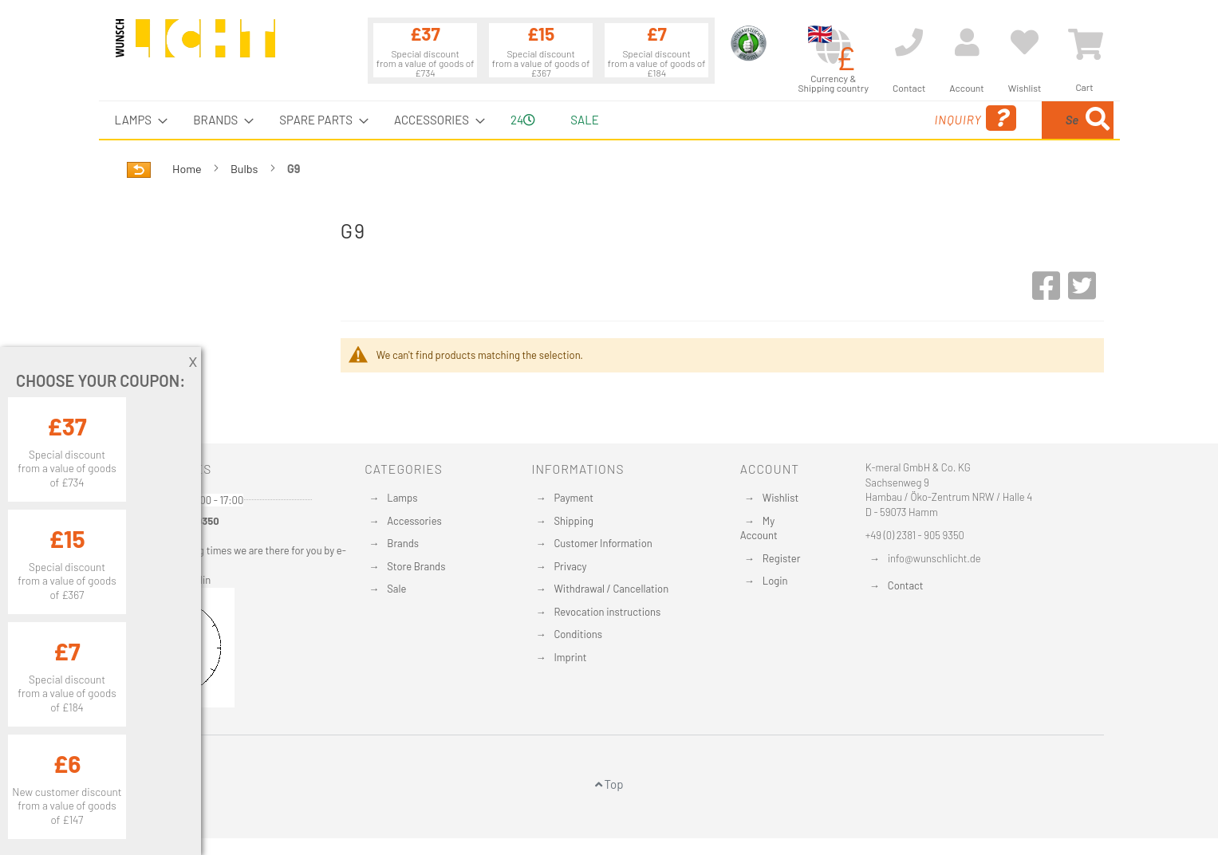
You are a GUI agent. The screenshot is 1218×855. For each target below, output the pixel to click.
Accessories (414, 520)
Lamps (402, 497)
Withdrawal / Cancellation (611, 588)
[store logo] (195, 45)
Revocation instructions (607, 611)
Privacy (570, 566)
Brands (403, 543)
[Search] (1098, 120)
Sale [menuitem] (584, 119)
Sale (396, 588)
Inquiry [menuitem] (846, 118)
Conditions (578, 634)
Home (187, 168)
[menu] (609, 120)
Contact (906, 585)
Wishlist (780, 497)
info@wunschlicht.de (934, 558)
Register (782, 558)
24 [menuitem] (522, 119)
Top (609, 784)
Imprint (570, 657)
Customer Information (603, 543)
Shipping (573, 520)
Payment (573, 497)
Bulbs (245, 168)
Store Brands (416, 566)
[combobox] (997, 120)
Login (775, 580)
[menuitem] (136, 120)
